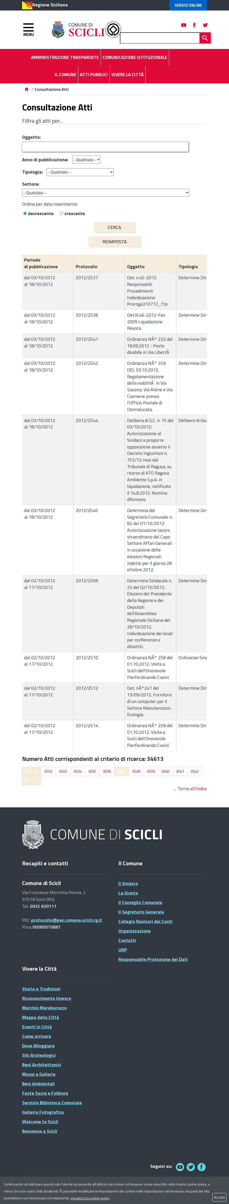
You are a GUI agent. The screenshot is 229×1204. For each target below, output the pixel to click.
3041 (180, 771)
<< (27, 771)
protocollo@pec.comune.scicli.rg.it (66, 920)
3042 (194, 771)
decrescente (41, 213)
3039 (151, 771)
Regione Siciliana (50, 4)
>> (36, 780)
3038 (136, 771)
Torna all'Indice (192, 788)
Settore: (30, 183)
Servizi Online (188, 5)
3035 (92, 771)
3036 (107, 771)
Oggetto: (31, 137)
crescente (74, 213)
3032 (48, 771)
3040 (165, 771)
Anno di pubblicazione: (45, 159)
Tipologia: (32, 171)
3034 (77, 771)
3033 (63, 771)
